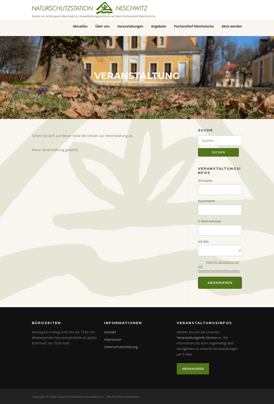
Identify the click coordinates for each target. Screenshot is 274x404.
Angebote (158, 26)
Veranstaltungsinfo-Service (197, 337)
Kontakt (110, 332)
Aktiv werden (232, 26)
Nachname (206, 201)
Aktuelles (80, 26)
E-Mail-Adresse (209, 221)
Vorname (205, 180)
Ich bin (203, 241)
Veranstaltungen (130, 26)
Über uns (102, 26)
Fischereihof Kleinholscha (194, 26)
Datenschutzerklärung (120, 347)
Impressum (112, 339)
